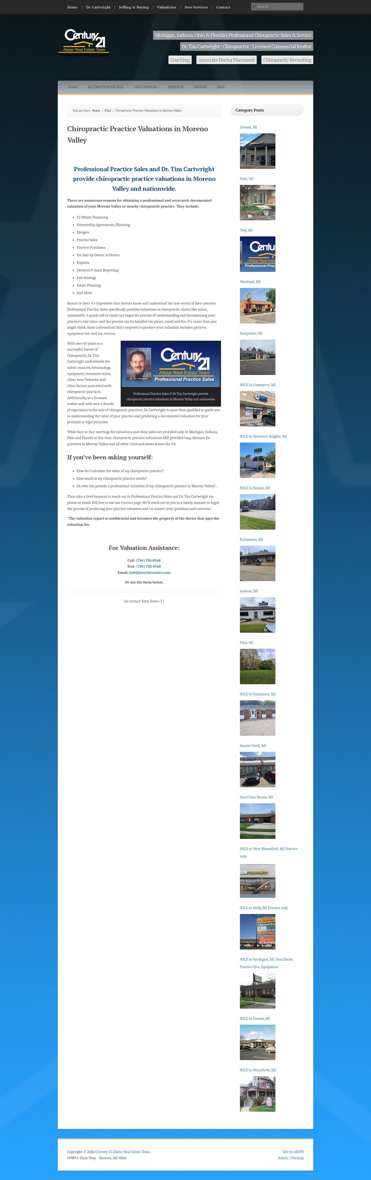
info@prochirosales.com (150, 572)
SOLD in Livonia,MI (255, 1018)
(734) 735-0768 (148, 560)
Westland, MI (250, 282)
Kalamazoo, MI (251, 539)
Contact (223, 7)
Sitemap (297, 1158)
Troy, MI (246, 230)
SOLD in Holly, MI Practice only (264, 908)
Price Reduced (145, 87)
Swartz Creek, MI (253, 746)
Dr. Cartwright (98, 7)
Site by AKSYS (293, 1152)
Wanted (200, 87)
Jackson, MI (249, 591)
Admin (283, 1158)
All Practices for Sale (106, 87)
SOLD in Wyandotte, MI (258, 1070)
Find (108, 111)
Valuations (166, 7)
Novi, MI (246, 179)
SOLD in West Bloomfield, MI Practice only (269, 852)
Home (72, 7)
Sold (221, 87)
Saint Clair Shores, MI (256, 797)
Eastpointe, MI (251, 333)
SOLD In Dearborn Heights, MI (263, 436)
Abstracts (175, 87)
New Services (196, 7)
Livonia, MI (248, 127)
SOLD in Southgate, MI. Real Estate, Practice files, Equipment (267, 963)
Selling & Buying (134, 7)
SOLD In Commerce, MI (258, 385)
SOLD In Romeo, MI (255, 488)
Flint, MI (246, 642)
